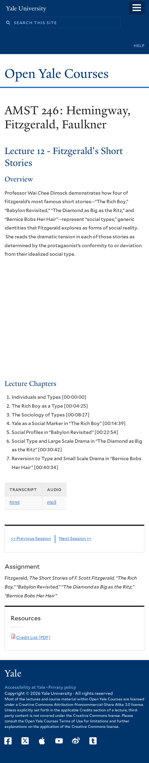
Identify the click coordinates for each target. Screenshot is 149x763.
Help (139, 45)
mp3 (51, 502)
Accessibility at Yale (25, 687)
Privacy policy (62, 687)
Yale (13, 673)
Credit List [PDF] (33, 638)
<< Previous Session (31, 539)
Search (8, 23)
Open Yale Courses (57, 73)
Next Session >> (75, 539)
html (14, 502)
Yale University (26, 8)
